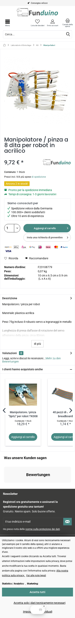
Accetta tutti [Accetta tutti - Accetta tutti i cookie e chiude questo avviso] (37, 592)
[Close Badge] (44, 606)
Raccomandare (36, 258)
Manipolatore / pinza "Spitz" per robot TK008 (23, 414)
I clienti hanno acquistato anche (22, 369)
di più (37, 343)
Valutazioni (9, 353)
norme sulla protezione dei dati (42, 529)
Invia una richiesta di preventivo (47, 236)
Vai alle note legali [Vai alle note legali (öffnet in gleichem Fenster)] (36, 575)
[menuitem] (67, 23)
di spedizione (39, 176)
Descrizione (9, 298)
